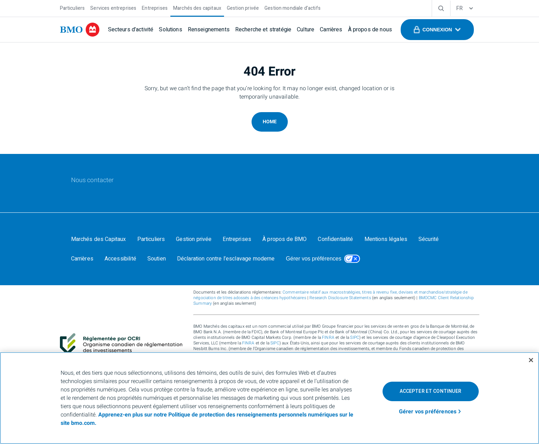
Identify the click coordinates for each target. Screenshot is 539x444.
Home (270, 121)
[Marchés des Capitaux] (98, 239)
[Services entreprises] (113, 7)
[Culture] (305, 29)
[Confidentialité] (335, 239)
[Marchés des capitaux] (197, 7)
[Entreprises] (155, 7)
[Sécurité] (428, 239)
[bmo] (80, 29)
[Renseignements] (208, 29)
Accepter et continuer (431, 391)
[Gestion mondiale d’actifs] (292, 7)
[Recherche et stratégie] (263, 29)
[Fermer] (531, 360)
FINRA (328, 337)
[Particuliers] (72, 7)
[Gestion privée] (243, 7)
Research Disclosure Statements (340, 298)
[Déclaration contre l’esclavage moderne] (226, 259)
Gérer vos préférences (313, 259)
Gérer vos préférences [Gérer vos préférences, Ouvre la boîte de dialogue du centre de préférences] (427, 411)
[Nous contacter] (92, 180)
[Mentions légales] (385, 239)
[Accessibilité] (120, 259)
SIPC (354, 337)
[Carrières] (331, 29)
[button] (437, 29)
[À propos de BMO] (284, 239)
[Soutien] (156, 259)
